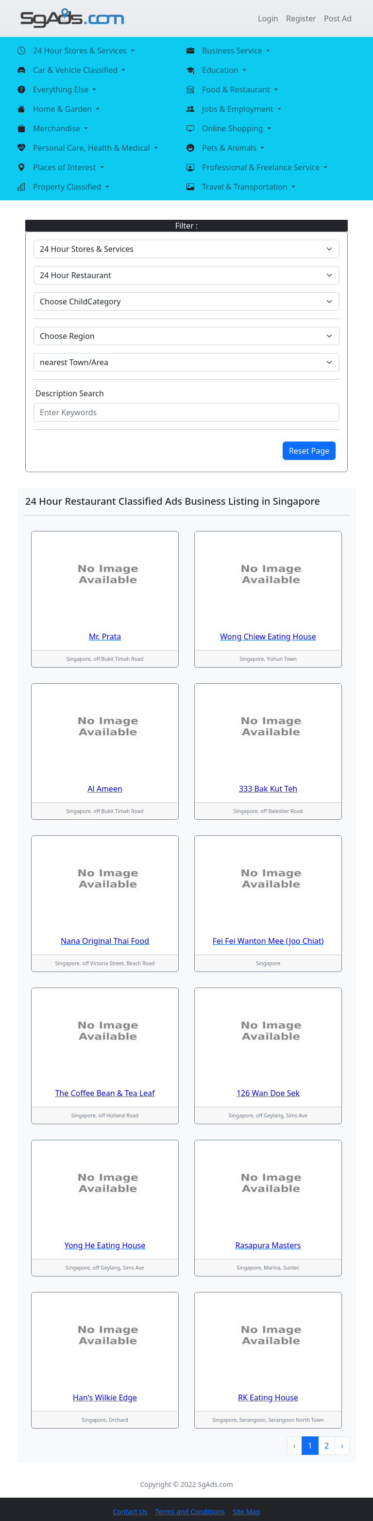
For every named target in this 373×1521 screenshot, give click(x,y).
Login (268, 18)
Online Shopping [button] (233, 128)
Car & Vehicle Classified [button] (76, 70)
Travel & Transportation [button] (245, 186)
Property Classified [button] (68, 186)
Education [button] (221, 70)
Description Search (69, 393)
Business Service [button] (233, 50)
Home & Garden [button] (63, 109)
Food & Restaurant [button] (237, 89)
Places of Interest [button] (65, 167)
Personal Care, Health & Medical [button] (92, 147)
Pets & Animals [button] (230, 147)
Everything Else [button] (61, 89)
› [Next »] (342, 1445)
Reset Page (309, 450)
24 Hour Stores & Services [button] (81, 50)
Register (301, 18)
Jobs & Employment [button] (238, 109)
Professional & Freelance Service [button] (262, 167)
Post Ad (338, 18)
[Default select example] (186, 249)
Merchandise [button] (57, 128)
